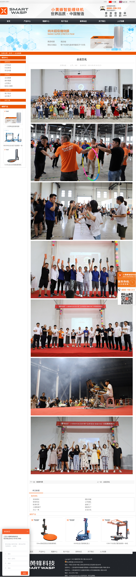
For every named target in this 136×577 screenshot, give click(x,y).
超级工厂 (88, 504)
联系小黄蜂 (9, 86)
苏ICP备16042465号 (86, 559)
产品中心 (42, 551)
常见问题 (8, 70)
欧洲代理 (39, 482)
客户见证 (8, 93)
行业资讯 (8, 68)
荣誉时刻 (36, 502)
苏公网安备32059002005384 (74, 562)
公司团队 (88, 502)
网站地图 (132, 1)
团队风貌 (88, 499)
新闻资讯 (7, 62)
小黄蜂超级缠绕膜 (13, 126)
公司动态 (8, 65)
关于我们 (91, 551)
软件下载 (7, 100)
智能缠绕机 (14, 11)
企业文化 (106, 482)
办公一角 (36, 510)
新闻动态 (78, 551)
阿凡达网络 (91, 575)
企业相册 (18, 53)
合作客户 (8, 96)
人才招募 (103, 551)
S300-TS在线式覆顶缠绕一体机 (117, 543)
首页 (10, 53)
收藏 (105, 1)
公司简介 (7, 74)
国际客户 (88, 507)
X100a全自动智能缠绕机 (13, 165)
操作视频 (8, 80)
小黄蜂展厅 (37, 507)
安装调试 (36, 499)
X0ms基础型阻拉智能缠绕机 (46, 543)
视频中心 (54, 551)
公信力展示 (8, 90)
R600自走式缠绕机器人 (82, 543)
